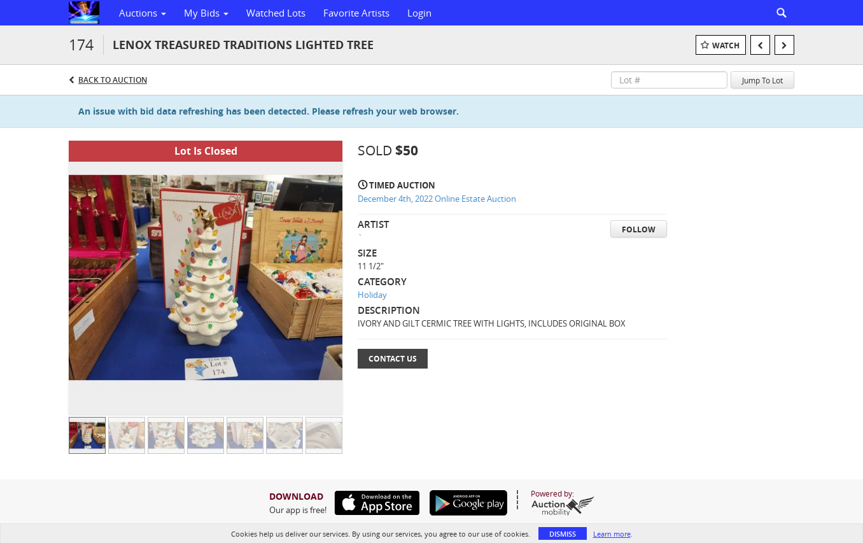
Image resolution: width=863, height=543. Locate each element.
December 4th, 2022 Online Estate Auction (437, 198)
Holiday (372, 294)
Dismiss (562, 534)
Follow (639, 229)
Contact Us (392, 358)
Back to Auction (112, 79)
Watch (726, 45)
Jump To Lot (762, 80)
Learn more (612, 534)
